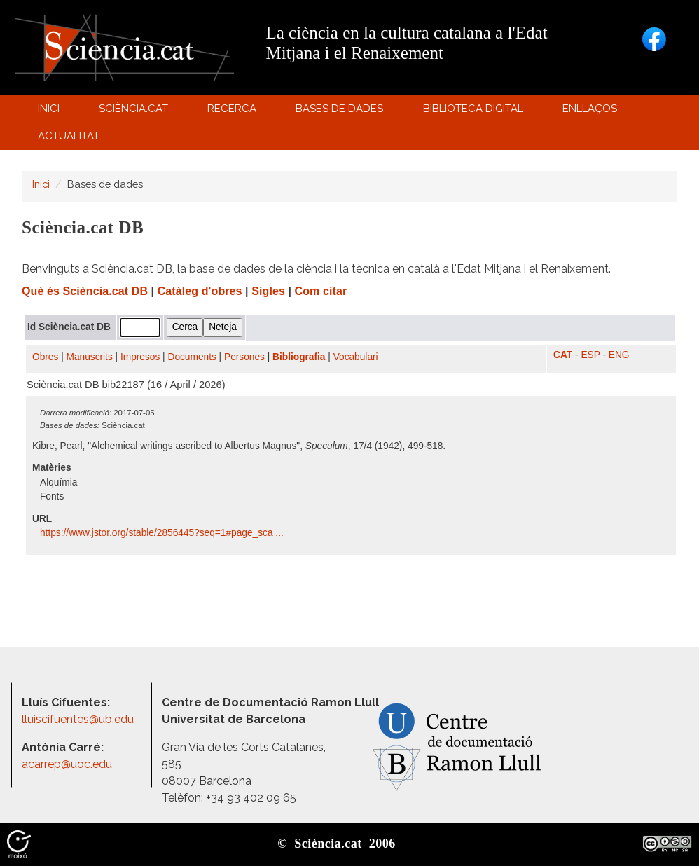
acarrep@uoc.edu (67, 764)
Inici (49, 108)
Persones (244, 357)
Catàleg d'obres (200, 291)
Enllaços (589, 108)
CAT (562, 355)
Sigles (268, 291)
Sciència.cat (135, 112)
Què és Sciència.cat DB (85, 291)
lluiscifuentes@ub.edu (79, 719)
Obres (45, 357)
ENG (619, 355)
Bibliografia (298, 357)
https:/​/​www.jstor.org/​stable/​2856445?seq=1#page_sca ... (163, 533)
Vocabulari (355, 357)
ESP (590, 355)
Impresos (140, 357)
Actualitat (70, 139)
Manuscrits (90, 357)
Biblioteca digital (475, 112)
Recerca (234, 112)
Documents (192, 357)
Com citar (321, 291)
